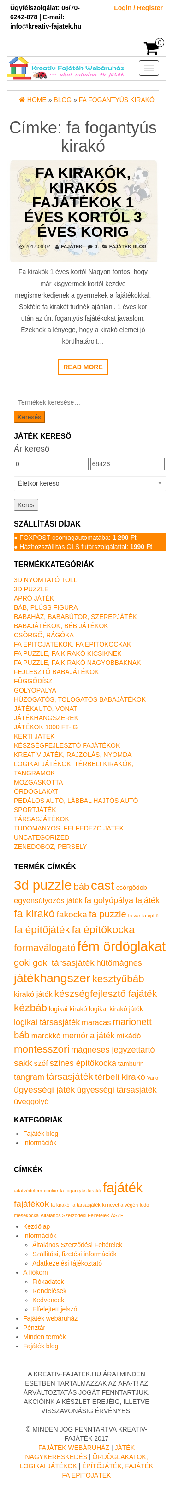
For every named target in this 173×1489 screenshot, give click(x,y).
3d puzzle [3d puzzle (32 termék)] (43, 885)
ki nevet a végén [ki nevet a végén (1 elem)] (120, 1205)
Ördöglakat (36, 791)
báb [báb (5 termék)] (81, 887)
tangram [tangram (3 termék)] (29, 1077)
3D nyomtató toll (45, 580)
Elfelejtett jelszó (54, 1309)
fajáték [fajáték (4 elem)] (123, 1187)
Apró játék (34, 598)
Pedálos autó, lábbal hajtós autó (76, 800)
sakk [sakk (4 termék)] (23, 1063)
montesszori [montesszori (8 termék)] (41, 1049)
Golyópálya (35, 690)
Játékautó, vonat (45, 708)
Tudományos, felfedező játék (69, 828)
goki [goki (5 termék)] (22, 962)
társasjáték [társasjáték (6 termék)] (69, 1076)
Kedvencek (48, 1300)
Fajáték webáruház (50, 1318)
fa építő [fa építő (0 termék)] (150, 915)
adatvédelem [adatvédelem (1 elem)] (28, 1190)
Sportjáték (35, 809)
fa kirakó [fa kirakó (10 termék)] (34, 914)
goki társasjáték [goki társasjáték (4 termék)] (64, 963)
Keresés (29, 417)
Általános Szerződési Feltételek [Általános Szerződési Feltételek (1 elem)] (75, 1215)
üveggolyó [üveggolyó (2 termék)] (31, 1101)
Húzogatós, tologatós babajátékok (80, 699)
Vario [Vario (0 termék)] (152, 1078)
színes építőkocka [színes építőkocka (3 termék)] (83, 1063)
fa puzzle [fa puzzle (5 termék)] (107, 914)
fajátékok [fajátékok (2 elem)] (31, 1203)
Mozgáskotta (38, 782)
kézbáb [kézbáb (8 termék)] (30, 1008)
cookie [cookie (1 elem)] (51, 1190)
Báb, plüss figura (46, 607)
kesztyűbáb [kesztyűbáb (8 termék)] (118, 979)
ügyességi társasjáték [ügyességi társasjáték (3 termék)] (117, 1089)
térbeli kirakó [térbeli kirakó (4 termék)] (120, 1077)
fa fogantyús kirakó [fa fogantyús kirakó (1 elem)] (80, 1190)
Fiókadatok (48, 1281)
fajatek (72, 246)
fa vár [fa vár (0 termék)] (134, 915)
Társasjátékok (41, 819)
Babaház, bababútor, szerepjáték (75, 616)
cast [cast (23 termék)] (102, 885)
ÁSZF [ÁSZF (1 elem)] (117, 1215)
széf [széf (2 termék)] (41, 1063)
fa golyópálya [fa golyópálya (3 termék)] (108, 900)
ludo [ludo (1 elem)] (144, 1205)
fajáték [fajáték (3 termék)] (147, 900)
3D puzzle (31, 589)
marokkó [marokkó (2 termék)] (45, 1035)
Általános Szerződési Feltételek (77, 1244)
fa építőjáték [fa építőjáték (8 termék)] (42, 929)
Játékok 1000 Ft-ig (46, 727)
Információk (39, 1142)
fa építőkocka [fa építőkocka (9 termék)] (103, 929)
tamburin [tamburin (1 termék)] (131, 1063)
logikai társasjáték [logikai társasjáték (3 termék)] (47, 1022)
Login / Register (138, 7)
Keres (26, 505)
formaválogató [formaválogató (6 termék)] (45, 947)
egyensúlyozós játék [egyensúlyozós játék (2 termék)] (48, 900)
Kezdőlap (36, 1226)
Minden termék (44, 1336)
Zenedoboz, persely (50, 846)
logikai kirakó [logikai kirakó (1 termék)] (68, 1009)
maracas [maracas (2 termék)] (96, 1022)
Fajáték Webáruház (73, 1447)
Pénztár (34, 1327)
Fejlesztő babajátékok (56, 672)
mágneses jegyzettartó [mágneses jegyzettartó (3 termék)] (113, 1049)
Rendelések (49, 1290)
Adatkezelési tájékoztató (67, 1263)
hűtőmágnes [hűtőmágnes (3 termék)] (119, 963)
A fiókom (35, 1272)
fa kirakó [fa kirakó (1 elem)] (60, 1205)
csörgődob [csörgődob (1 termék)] (131, 887)
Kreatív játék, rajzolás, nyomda (73, 754)
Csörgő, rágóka (44, 635)
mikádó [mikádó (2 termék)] (128, 1035)
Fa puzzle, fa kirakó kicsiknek (67, 653)
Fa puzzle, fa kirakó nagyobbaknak (77, 662)
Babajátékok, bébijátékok (61, 626)
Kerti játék (34, 736)
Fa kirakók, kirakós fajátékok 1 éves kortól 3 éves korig (83, 202)
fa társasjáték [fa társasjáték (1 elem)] (85, 1205)
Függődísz (33, 681)
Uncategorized (41, 837)
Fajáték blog (128, 246)
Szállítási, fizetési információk (74, 1254)
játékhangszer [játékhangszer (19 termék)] (52, 978)
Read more (83, 367)
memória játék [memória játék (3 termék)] (88, 1035)
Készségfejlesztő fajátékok (67, 745)
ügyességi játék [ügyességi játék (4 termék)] (44, 1089)
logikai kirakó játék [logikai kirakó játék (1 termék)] (116, 1009)
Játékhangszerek (46, 718)
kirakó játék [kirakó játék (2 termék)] (33, 994)
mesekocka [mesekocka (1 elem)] (26, 1215)
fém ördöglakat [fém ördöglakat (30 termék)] (122, 946)
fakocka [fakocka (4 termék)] (71, 914)
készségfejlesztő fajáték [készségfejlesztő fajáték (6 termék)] (105, 993)
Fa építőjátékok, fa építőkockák (72, 644)
